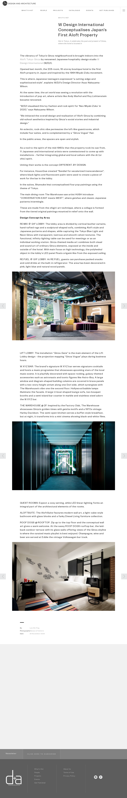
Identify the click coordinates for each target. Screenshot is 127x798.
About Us (67, 769)
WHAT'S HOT (27, 10)
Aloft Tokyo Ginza (30, 60)
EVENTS (90, 10)
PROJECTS (58, 10)
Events (37, 780)
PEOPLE (43, 10)
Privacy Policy (69, 776)
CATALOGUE (74, 10)
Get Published (40, 783)
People (37, 773)
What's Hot (38, 769)
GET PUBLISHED (106, 10)
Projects (37, 776)
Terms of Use (68, 773)
